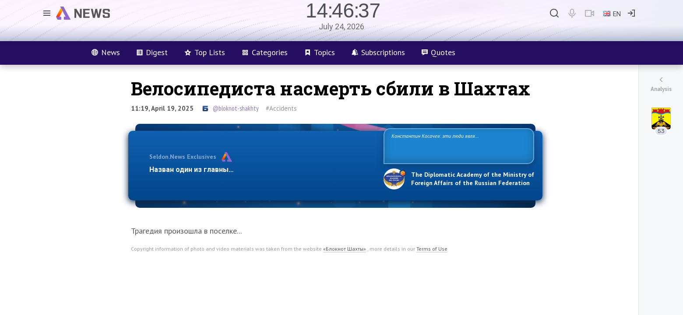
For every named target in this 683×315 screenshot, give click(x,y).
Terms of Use (431, 248)
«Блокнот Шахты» (344, 248)
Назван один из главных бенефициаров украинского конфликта (259, 169)
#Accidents (281, 108)
